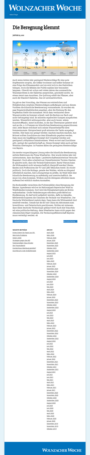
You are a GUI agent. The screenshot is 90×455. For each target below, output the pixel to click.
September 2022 (53, 338)
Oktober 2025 (51, 248)
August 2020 (51, 403)
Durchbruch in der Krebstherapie (24, 251)
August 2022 (51, 341)
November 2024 (52, 271)
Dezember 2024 (52, 269)
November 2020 (52, 395)
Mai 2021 (50, 380)
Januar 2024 (51, 297)
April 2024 (50, 289)
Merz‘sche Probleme (20, 235)
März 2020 (50, 416)
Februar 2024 (51, 294)
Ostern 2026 (17, 238)
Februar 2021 (51, 387)
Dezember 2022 (52, 331)
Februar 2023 (51, 326)
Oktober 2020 (51, 398)
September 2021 (53, 369)
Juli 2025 (50, 256)
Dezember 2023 (52, 300)
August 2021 (51, 372)
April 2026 (50, 233)
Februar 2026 (51, 238)
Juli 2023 (50, 313)
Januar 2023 (51, 328)
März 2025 (50, 261)
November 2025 (52, 245)
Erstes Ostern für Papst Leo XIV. (24, 233)
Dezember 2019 (52, 424)
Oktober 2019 (51, 429)
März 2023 (50, 323)
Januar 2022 (51, 359)
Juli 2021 (50, 375)
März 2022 (50, 354)
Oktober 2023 (51, 305)
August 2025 (51, 253)
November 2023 (52, 302)
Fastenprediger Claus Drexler (23, 243)
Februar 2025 (51, 264)
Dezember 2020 (52, 393)
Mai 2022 (50, 349)
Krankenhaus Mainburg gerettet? (24, 248)
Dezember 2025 (52, 243)
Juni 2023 (50, 315)
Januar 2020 (51, 421)
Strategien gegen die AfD (21, 240)
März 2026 (50, 235)
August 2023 (51, 310)
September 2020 (53, 400)
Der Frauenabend (19, 245)
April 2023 (50, 320)
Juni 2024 (50, 284)
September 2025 (53, 251)
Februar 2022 (51, 356)
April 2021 (50, 382)
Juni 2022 (50, 346)
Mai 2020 (50, 411)
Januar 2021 (51, 390)
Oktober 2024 (51, 274)
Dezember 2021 (52, 362)
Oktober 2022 (51, 336)
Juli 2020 (50, 406)
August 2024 (51, 279)
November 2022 (52, 333)
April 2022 (50, 351)
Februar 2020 (51, 418)
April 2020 (50, 413)
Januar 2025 (51, 266)
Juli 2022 (50, 344)
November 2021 (52, 364)
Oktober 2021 (51, 367)
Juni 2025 (50, 258)
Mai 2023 (50, 318)
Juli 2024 (50, 282)
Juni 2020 (50, 408)
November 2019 (52, 426)
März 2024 (50, 292)
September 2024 (53, 276)
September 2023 (53, 307)
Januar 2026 (51, 240)
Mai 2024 (50, 287)
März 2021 (50, 385)
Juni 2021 (50, 377)
